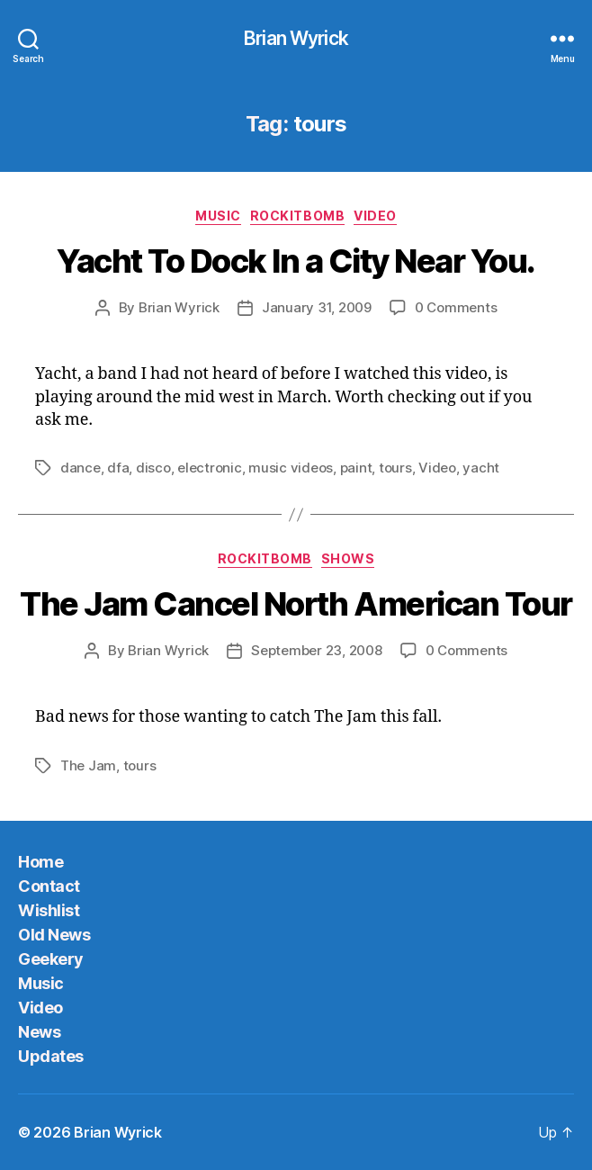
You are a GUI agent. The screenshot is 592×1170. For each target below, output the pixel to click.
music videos (290, 467)
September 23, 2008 (316, 650)
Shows (348, 558)
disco (153, 467)
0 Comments (456, 307)
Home (40, 861)
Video (375, 215)
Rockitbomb (297, 215)
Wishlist (48, 910)
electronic (209, 467)
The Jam (88, 765)
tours (395, 467)
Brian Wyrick (296, 38)
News (39, 1031)
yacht (480, 467)
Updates (51, 1056)
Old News (54, 934)
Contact (49, 886)
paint (356, 467)
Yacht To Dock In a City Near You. (296, 261)
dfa (118, 467)
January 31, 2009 (317, 307)
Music (218, 215)
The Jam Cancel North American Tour (295, 604)
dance (80, 467)
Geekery (51, 959)
